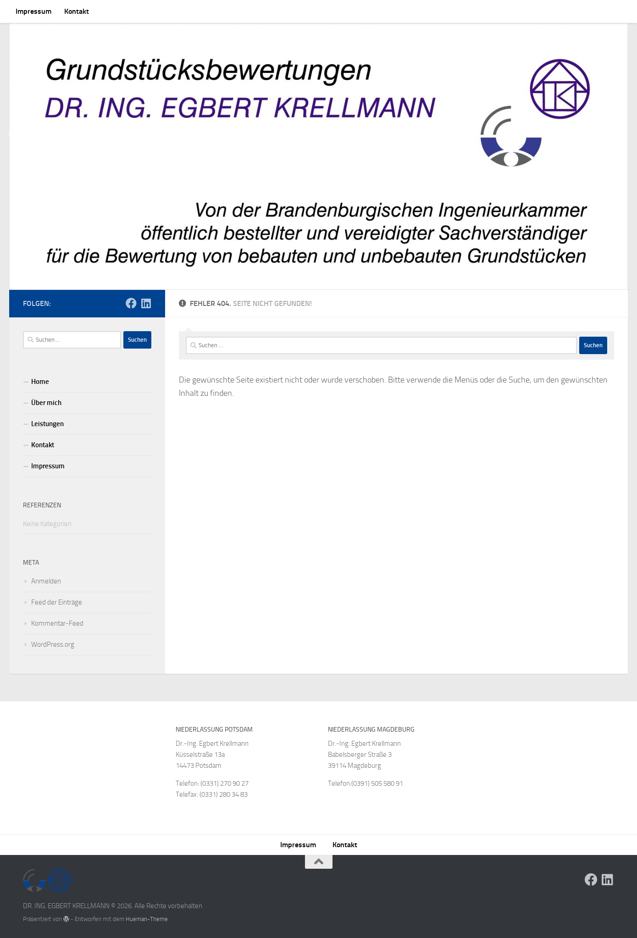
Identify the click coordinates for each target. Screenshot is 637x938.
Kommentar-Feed (57, 623)
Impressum (33, 11)
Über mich (46, 403)
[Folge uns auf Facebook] (131, 303)
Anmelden (46, 581)
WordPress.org (52, 644)
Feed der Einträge (56, 602)
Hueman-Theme (147, 919)
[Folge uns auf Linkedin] (145, 303)
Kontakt (76, 11)
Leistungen (47, 424)
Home (40, 381)
